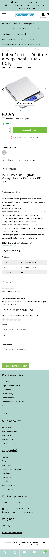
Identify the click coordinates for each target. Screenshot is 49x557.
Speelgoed (21, 34)
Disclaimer (6, 390)
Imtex (9, 67)
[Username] (24, 329)
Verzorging (28, 24)
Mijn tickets (7, 435)
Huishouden (7, 29)
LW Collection (8, 44)
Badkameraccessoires (28, 44)
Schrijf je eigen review (22, 67)
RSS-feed (6, 414)
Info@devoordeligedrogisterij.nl (15, 509)
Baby (16, 24)
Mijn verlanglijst (8, 439)
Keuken (5, 24)
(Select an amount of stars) (20, 315)
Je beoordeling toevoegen (15, 366)
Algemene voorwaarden (12, 386)
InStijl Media (36, 545)
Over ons (6, 382)
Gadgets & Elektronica (27, 29)
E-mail (5, 336)
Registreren (7, 427)
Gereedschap (26, 39)
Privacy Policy (7, 394)
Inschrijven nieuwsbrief (12, 533)
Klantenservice (8, 406)
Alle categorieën (9, 489)
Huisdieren (6, 34)
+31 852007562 (9, 506)
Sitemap (5, 410)
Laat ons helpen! (9, 246)
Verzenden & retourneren (13, 402)
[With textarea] (24, 354)
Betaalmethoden (9, 398)
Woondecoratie (8, 39)
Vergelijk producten (10, 443)
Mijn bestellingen (9, 431)
